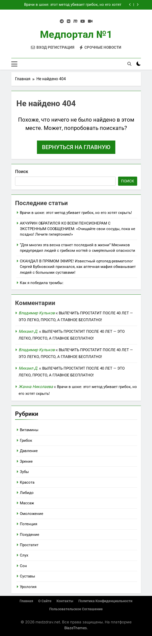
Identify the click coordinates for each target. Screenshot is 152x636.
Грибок (26, 440)
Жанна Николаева (36, 386)
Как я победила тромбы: (42, 283)
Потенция (28, 524)
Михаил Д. (28, 331)
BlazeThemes (75, 628)
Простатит (29, 545)
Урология (28, 587)
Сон (23, 566)
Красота (27, 482)
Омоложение (31, 513)
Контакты (65, 601)
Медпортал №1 (76, 34)
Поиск (21, 171)
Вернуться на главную (76, 147)
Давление (29, 451)
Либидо (27, 492)
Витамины (29, 430)
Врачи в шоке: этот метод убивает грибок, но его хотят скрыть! (72, 5)
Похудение (29, 534)
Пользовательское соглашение (76, 609)
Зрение (26, 461)
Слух (24, 555)
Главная (26, 601)
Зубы (24, 471)
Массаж (27, 503)
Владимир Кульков (37, 313)
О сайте (45, 601)
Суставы (27, 576)
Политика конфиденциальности (105, 601)
